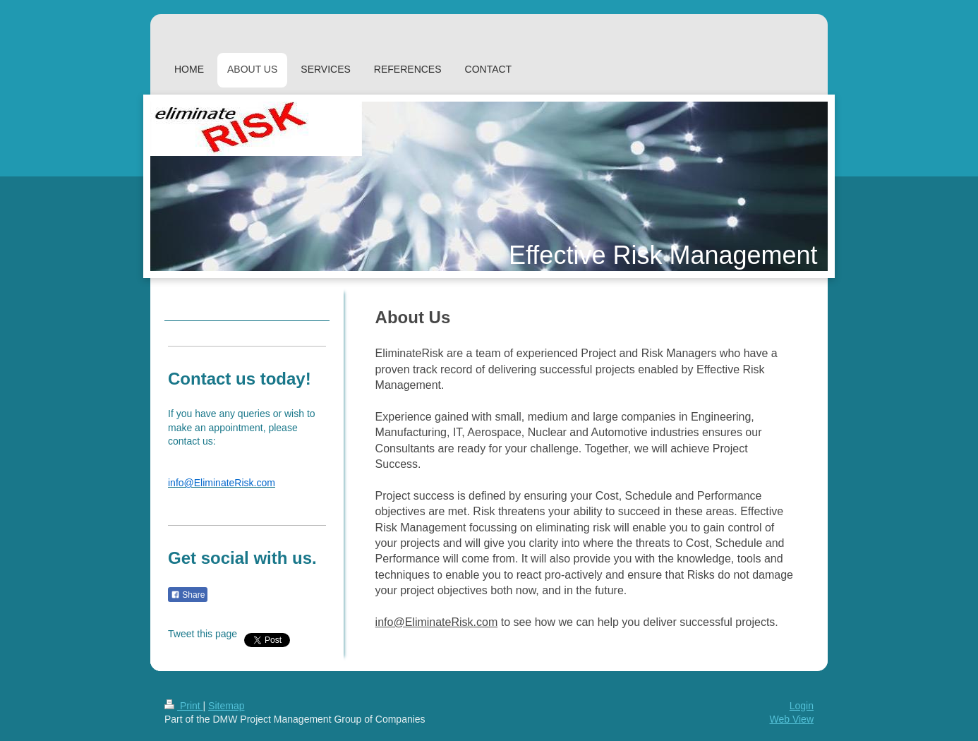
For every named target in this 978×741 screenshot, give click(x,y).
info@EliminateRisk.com (436, 622)
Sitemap (226, 705)
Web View (791, 719)
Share (188, 595)
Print (183, 705)
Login (802, 705)
